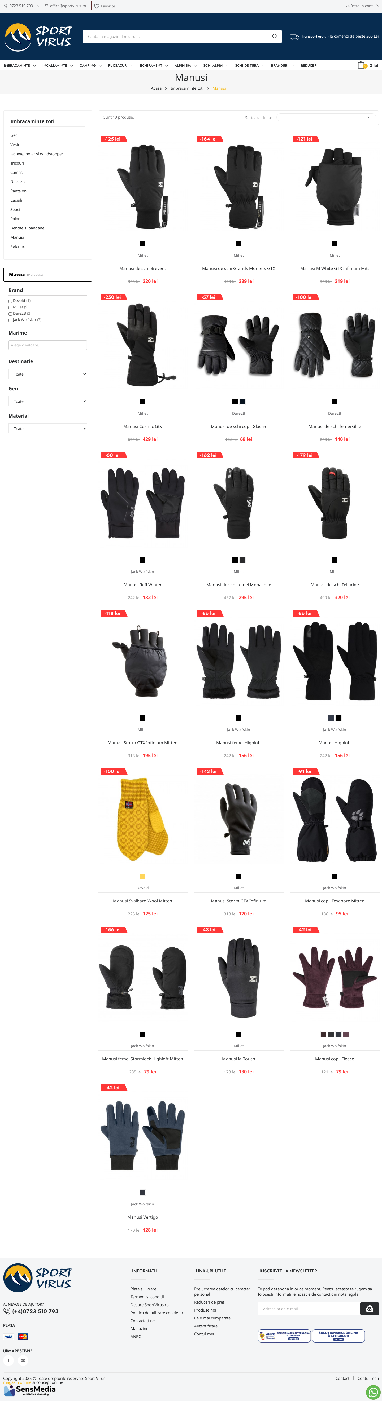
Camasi (17, 172)
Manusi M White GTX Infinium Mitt (334, 268)
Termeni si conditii (147, 1296)
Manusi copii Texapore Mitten (334, 901)
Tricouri (17, 163)
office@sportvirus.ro (65, 6)
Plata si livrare (143, 1288)
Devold (22, 300)
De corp (17, 181)
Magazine (139, 1328)
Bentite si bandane (27, 228)
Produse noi (205, 1310)
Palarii (16, 218)
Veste (15, 144)
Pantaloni (19, 190)
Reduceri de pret (209, 1302)
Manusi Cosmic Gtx (142, 426)
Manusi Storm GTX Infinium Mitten (142, 742)
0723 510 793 (18, 6)
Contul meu (204, 1333)
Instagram (23, 1360)
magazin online (17, 1382)
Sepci (15, 209)
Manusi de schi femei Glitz (335, 426)
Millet (20, 306)
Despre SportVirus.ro (150, 1304)
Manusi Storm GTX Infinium (238, 901)
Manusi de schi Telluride (335, 584)
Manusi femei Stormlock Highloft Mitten (142, 1059)
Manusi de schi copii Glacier (239, 426)
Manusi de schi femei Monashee (238, 584)
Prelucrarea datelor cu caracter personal (222, 1291)
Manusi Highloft (335, 742)
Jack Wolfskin (27, 319)
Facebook (8, 1360)
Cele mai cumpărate (212, 1318)
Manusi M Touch (238, 1059)
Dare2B (22, 313)
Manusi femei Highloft (238, 742)
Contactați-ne (143, 1320)
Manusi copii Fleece (334, 1059)
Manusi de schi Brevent (142, 268)
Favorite (104, 5)
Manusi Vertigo (142, 1217)
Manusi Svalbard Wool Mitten (142, 901)
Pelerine (17, 246)
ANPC (136, 1336)
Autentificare (206, 1325)
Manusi (17, 237)
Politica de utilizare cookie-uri (157, 1312)
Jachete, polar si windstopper (36, 153)
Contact (342, 1378)
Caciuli (16, 200)
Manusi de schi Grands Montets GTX (238, 268)
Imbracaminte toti (32, 121)
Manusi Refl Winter (143, 584)
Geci (14, 135)
